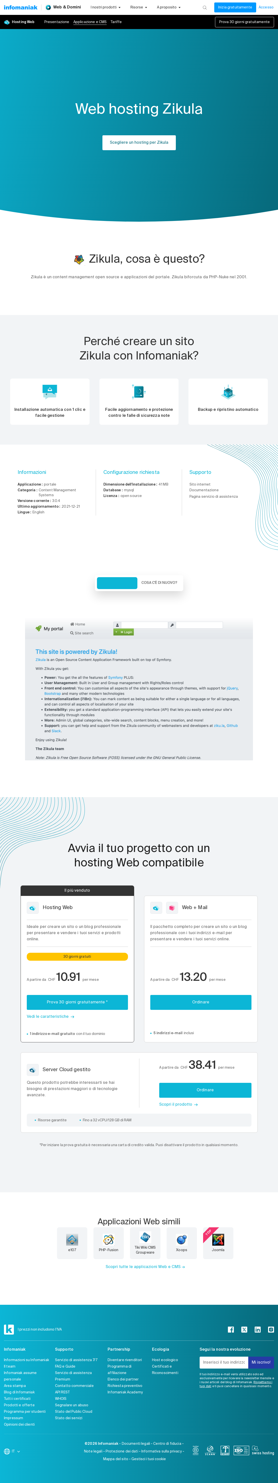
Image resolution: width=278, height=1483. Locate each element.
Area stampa (15, 1386)
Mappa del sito (115, 1459)
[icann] (210, 1451)
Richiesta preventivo (125, 1386)
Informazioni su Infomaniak (26, 1360)
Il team (9, 1366)
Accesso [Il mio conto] (266, 7)
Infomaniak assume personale (20, 1376)
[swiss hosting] (263, 1451)
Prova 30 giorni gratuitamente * (77, 1002)
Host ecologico (165, 1360)
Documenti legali (136, 1444)
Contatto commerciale (74, 1386)
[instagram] (271, 1330)
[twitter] (244, 1330)
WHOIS (61, 1399)
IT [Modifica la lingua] (16, 1451)
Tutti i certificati (17, 1399)
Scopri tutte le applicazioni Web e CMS (143, 1267)
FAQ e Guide (65, 1366)
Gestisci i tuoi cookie (148, 1459)
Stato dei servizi (69, 1418)
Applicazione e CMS (90, 22)
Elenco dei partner (123, 1379)
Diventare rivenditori (125, 1360)
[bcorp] (196, 1451)
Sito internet (200, 484)
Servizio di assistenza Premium (73, 1376)
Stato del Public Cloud (73, 1411)
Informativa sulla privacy (161, 1451)
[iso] (241, 1451)
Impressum (13, 1418)
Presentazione (56, 22)
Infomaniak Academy (125, 1392)
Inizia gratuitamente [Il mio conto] (235, 7)
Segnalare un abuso (72, 1405)
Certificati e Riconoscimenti (165, 1370)
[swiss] (225, 1451)
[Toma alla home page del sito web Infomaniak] (20, 7)
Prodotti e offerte (19, 1405)
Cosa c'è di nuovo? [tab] (159, 583)
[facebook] (231, 1330)
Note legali (93, 1451)
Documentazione (204, 490)
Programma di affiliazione (119, 1370)
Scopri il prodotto (175, 1105)
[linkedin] (258, 1330)
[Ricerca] (204, 7)
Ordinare (200, 1002)
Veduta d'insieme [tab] (117, 583)
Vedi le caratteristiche (48, 1017)
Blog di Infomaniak (19, 1392)
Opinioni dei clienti (19, 1424)
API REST (62, 1392)
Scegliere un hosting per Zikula (139, 143)
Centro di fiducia (167, 1444)
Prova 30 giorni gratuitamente (244, 22)
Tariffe (116, 22)
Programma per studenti (25, 1411)
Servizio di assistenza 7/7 (76, 1360)
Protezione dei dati (122, 1451)
